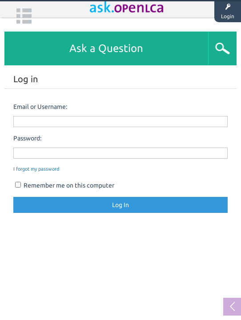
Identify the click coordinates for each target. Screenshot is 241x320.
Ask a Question (106, 48)
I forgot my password (36, 169)
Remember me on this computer (64, 185)
